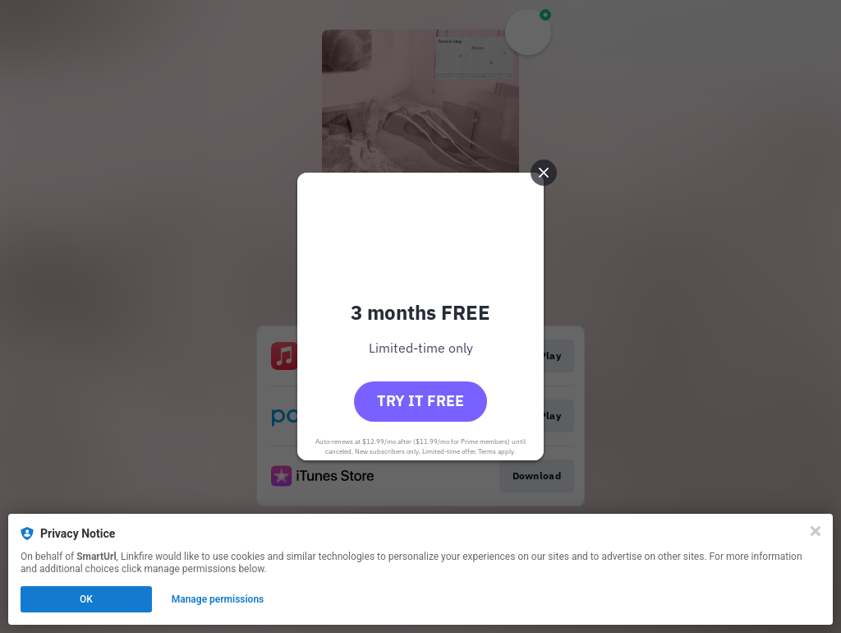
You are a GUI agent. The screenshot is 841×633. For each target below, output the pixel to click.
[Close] (815, 531)
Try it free (420, 400)
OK (86, 599)
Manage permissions (218, 599)
